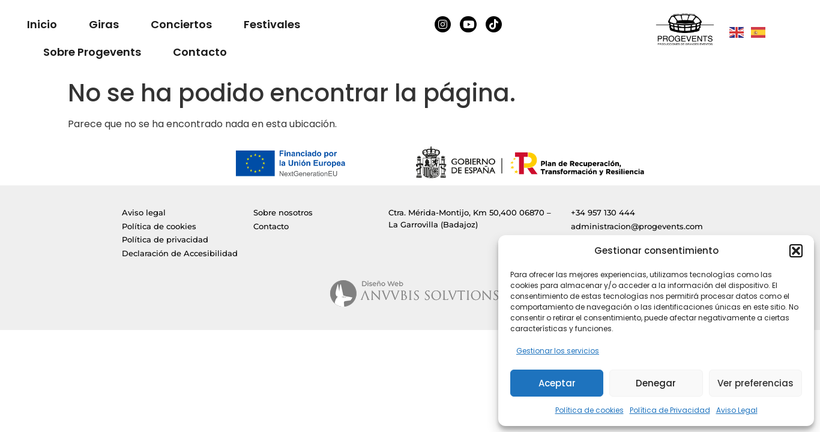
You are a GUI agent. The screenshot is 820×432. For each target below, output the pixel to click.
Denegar (656, 383)
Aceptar (557, 383)
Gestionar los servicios (557, 351)
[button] (796, 251)
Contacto (200, 51)
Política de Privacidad (670, 410)
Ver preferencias (755, 383)
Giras (104, 24)
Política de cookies (589, 410)
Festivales (272, 24)
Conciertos (181, 24)
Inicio (42, 24)
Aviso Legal (737, 410)
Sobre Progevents (92, 51)
